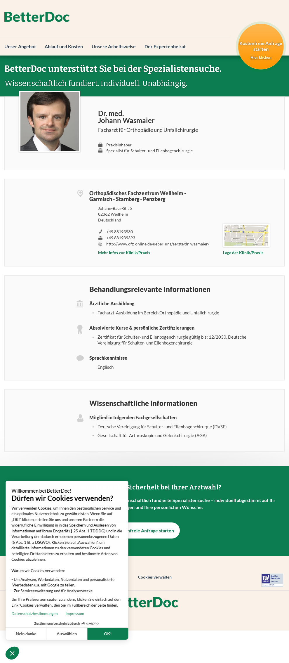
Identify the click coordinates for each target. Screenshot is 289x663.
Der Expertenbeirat (165, 46)
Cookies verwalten (155, 576)
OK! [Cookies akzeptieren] (87, 633)
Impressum (54, 613)
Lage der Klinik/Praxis (243, 252)
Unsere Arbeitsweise (114, 46)
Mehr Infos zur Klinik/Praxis (124, 252)
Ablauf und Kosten (64, 46)
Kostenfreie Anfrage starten (144, 530)
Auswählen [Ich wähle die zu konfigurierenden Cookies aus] (46, 633)
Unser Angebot (20, 46)
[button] (12, 653)
